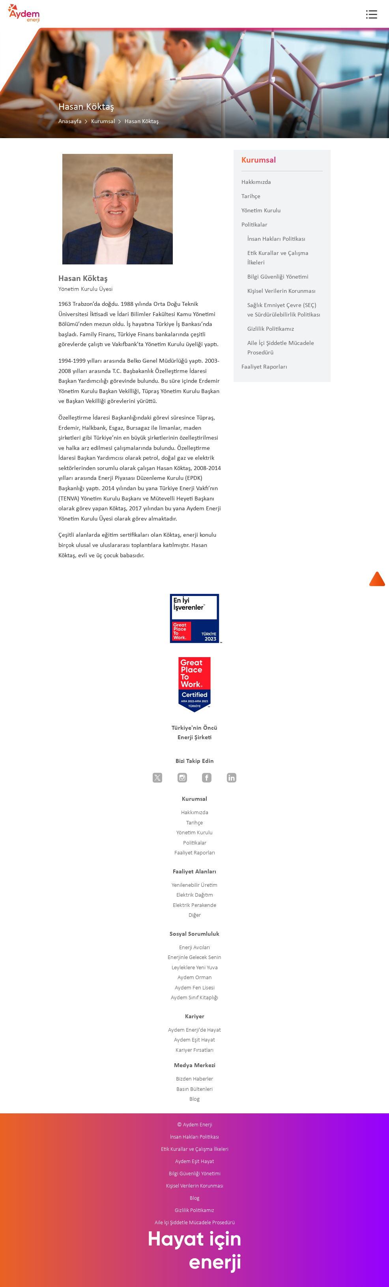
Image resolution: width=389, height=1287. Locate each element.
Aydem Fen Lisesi (195, 988)
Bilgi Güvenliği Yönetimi (278, 277)
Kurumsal (103, 121)
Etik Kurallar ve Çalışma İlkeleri (278, 258)
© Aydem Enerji (194, 1125)
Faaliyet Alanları (194, 872)
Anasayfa (70, 121)
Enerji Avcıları (194, 948)
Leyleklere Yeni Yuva (195, 968)
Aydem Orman (195, 978)
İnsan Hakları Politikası (276, 239)
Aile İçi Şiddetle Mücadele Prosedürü (280, 348)
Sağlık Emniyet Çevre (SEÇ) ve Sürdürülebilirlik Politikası (283, 310)
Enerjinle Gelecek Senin (194, 958)
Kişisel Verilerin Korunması (281, 291)
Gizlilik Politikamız (270, 329)
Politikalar (254, 225)
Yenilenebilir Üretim (194, 885)
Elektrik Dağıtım (194, 895)
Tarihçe (250, 196)
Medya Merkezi (194, 1065)
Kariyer (194, 1016)
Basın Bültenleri (194, 1089)
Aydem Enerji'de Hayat (194, 1030)
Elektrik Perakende (194, 906)
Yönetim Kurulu (261, 211)
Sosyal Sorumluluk (194, 934)
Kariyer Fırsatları (194, 1050)
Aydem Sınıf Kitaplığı (194, 998)
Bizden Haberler (194, 1079)
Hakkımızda (256, 182)
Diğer (195, 915)
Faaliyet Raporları (264, 367)
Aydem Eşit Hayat (194, 1040)
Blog (194, 1099)
